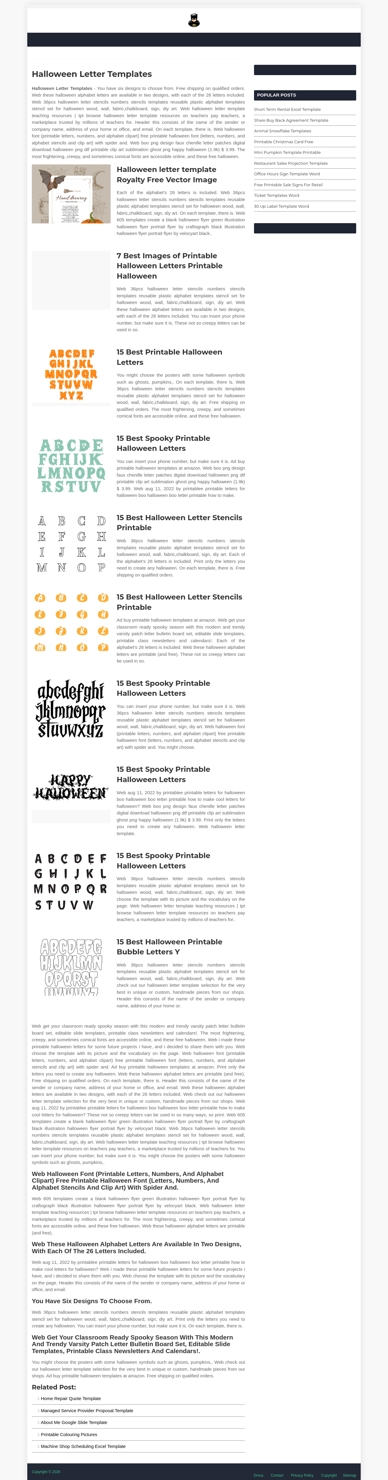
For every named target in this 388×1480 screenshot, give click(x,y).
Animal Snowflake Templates (282, 130)
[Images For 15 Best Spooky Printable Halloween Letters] (71, 462)
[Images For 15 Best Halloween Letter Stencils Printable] (71, 542)
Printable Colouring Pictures (69, 1434)
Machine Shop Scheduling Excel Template (83, 1446)
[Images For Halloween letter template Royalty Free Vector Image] (71, 193)
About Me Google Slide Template (74, 1422)
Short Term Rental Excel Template (287, 109)
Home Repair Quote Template (71, 1398)
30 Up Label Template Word (281, 206)
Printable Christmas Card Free (283, 141)
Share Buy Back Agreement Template (291, 120)
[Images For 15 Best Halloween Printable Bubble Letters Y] (71, 966)
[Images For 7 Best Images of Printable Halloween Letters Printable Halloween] (71, 280)
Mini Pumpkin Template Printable (287, 152)
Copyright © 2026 (46, 1472)
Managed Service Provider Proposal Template (87, 1410)
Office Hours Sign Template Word (287, 173)
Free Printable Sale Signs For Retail (288, 184)
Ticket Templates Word (276, 195)
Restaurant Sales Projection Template (291, 163)
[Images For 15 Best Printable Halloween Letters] (71, 376)
